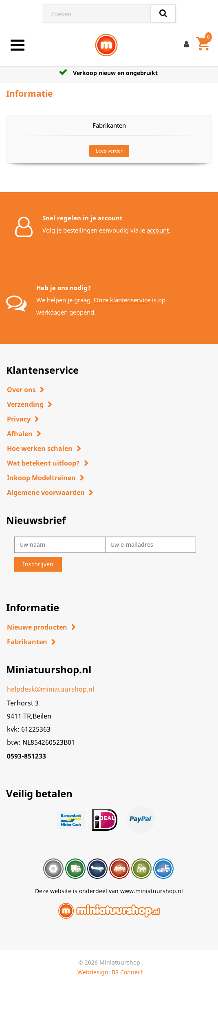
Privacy (19, 419)
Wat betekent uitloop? (43, 463)
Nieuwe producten (37, 627)
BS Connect (127, 972)
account (158, 230)
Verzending (25, 404)
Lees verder (109, 150)
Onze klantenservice (122, 300)
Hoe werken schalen (40, 448)
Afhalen (20, 433)
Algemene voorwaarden (46, 492)
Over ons (21, 389)
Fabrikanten (27, 641)
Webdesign (92, 972)
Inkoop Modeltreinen (41, 477)
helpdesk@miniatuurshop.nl (50, 689)
